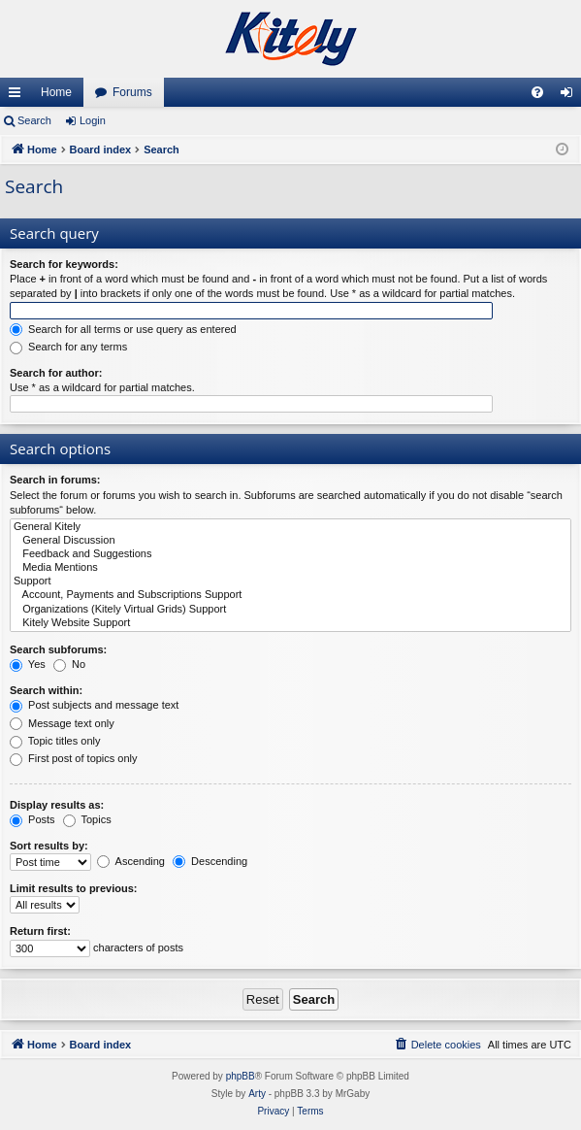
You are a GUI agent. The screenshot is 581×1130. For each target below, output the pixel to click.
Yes (28, 664)
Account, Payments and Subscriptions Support (290, 595)
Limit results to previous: (73, 888)
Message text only (62, 723)
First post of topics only (74, 758)
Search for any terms (68, 346)
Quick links (18, 96)
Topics (87, 819)
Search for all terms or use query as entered (123, 329)
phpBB (240, 1076)
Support (290, 581)
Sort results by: (49, 845)
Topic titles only (55, 741)
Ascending (131, 861)
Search (34, 120)
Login (93, 120)
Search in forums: (55, 479)
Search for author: (56, 373)
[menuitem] (537, 92)
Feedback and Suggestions (290, 554)
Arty (257, 1093)
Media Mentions (290, 568)
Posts (32, 819)
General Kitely (290, 527)
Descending (210, 861)
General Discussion (290, 541)
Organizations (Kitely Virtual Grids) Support (290, 609)
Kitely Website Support (290, 623)
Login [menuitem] (571, 96)
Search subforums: (58, 649)
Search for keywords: (64, 264)
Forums (132, 92)
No (69, 664)
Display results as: (57, 805)
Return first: (40, 931)
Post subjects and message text (94, 705)
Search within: (46, 690)
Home (56, 92)
